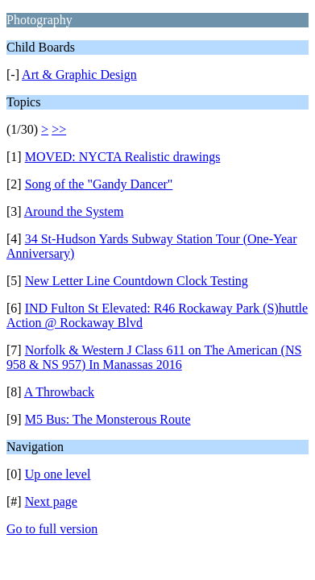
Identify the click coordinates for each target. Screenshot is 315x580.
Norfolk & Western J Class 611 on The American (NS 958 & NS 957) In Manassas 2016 (153, 357)
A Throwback (59, 392)
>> (59, 129)
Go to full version (51, 529)
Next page (51, 501)
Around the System (74, 211)
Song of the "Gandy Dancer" (99, 184)
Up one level (58, 474)
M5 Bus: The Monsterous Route (108, 419)
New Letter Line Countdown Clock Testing (136, 281)
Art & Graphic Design (79, 74)
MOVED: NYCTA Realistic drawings (123, 157)
